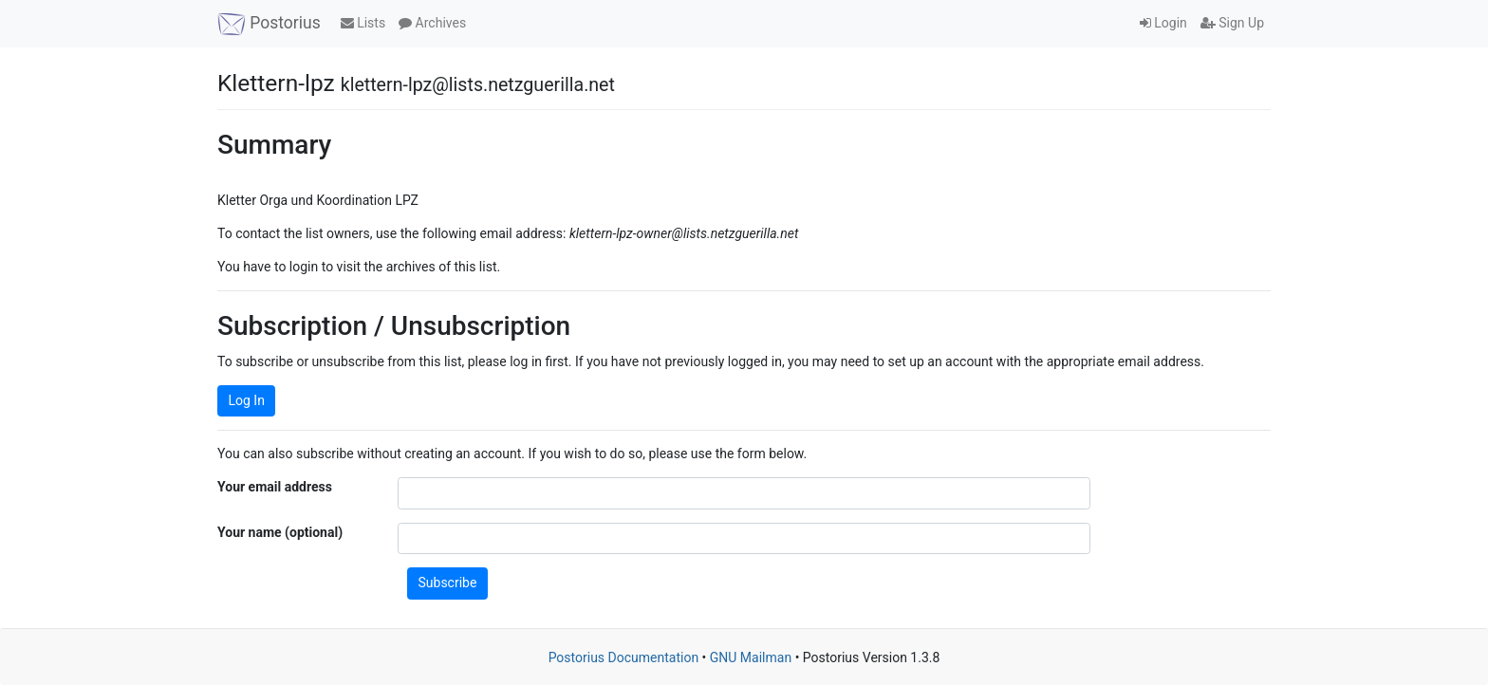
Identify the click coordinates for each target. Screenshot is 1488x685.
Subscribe (447, 582)
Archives (432, 22)
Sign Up (1232, 22)
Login (1163, 22)
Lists (363, 22)
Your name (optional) (280, 532)
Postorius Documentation (624, 657)
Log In (247, 400)
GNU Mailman (750, 657)
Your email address (274, 486)
